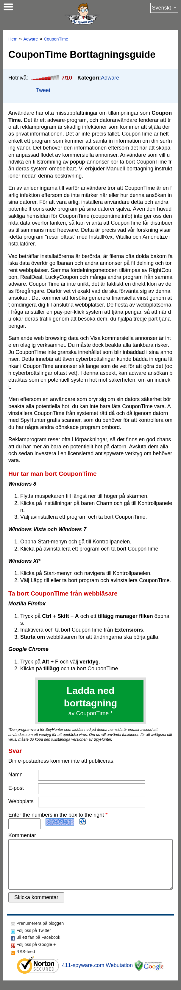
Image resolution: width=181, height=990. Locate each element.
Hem (12, 39)
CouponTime (56, 39)
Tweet (43, 90)
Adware (30, 39)
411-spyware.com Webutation (97, 975)
